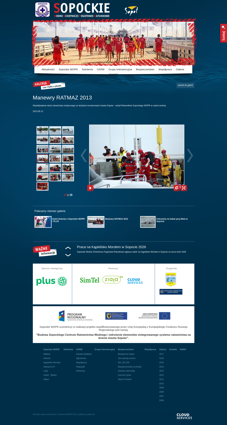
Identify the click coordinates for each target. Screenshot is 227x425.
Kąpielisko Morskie (51, 362)
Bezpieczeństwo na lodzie (129, 367)
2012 (161, 375)
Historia (46, 358)
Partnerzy (80, 371)
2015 (161, 362)
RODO (183, 349)
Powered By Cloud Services (185, 419)
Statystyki (80, 367)
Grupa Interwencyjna (120, 69)
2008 (161, 392)
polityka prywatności (86, 414)
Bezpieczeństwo (145, 69)
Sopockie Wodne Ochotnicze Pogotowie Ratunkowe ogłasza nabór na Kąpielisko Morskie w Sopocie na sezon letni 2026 (131, 252)
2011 (161, 379)
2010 (161, 383)
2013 (161, 371)
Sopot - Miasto (49, 375)
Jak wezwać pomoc (127, 358)
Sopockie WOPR (68, 69)
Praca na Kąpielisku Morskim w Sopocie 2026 (111, 247)
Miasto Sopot (131, 10)
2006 (161, 400)
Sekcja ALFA (49, 367)
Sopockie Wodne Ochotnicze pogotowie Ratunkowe (72, 10)
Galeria (180, 69)
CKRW (101, 69)
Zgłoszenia (81, 358)
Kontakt (113, 74)
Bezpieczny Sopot (126, 354)
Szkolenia (87, 69)
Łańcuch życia (124, 375)
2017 (161, 354)
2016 (161, 358)
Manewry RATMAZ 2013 (116, 219)
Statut (46, 379)
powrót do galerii (185, 85)
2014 (161, 367)
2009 (161, 387)
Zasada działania (84, 354)
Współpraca (165, 69)
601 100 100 (123, 362)
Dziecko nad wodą (126, 371)
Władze (46, 354)
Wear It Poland (124, 379)
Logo (45, 371)
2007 (161, 396)
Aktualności (48, 69)
